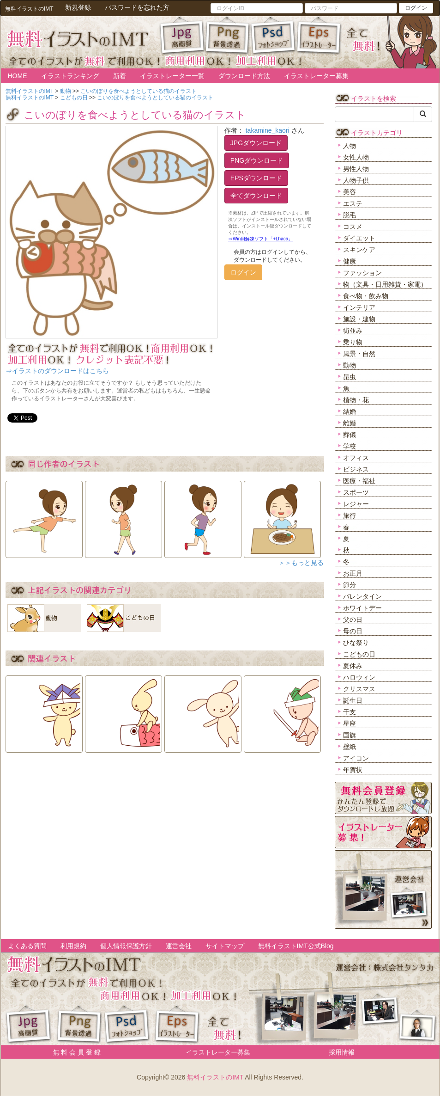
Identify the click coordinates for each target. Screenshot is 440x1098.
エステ (352, 203)
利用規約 (73, 946)
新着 (119, 76)
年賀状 (352, 769)
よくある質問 (27, 946)
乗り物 (352, 342)
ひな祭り (356, 642)
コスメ (352, 226)
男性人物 (356, 168)
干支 (349, 712)
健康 (349, 261)
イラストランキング (70, 76)
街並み (352, 330)
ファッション (362, 272)
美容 (349, 192)
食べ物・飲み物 (365, 296)
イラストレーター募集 (316, 76)
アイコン (356, 758)
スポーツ (356, 492)
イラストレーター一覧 (172, 76)
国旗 (349, 735)
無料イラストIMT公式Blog (296, 946)
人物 (349, 145)
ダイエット (359, 238)
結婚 (349, 411)
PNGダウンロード (256, 160)
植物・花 (356, 400)
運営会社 (179, 946)
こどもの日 (359, 654)
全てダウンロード (256, 195)
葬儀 (349, 434)
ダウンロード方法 (244, 76)
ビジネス (356, 469)
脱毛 (349, 215)
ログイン (416, 8)
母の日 (352, 631)
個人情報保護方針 (126, 946)
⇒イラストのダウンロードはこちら (57, 370)
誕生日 (352, 700)
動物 (349, 365)
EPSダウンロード (256, 178)
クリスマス (359, 689)
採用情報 (341, 1052)
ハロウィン (359, 677)
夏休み (352, 665)
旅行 (349, 515)
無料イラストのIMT (215, 1077)
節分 (349, 585)
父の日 (352, 619)
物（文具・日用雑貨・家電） (385, 284)
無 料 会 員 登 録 (73, 1052)
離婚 (349, 423)
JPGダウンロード (256, 143)
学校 (349, 446)
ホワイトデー (362, 608)
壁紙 (349, 746)
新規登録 (78, 7)
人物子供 (356, 180)
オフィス (356, 457)
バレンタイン (362, 596)
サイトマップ (224, 946)
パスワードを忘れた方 (137, 7)
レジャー (356, 504)
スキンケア (359, 249)
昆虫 (349, 376)
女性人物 (356, 157)
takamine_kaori (267, 130)
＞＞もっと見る (301, 562)
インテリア (359, 307)
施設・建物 (359, 319)
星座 (349, 723)
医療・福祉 (359, 481)
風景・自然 (359, 353)
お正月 (352, 573)
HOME (17, 76)
